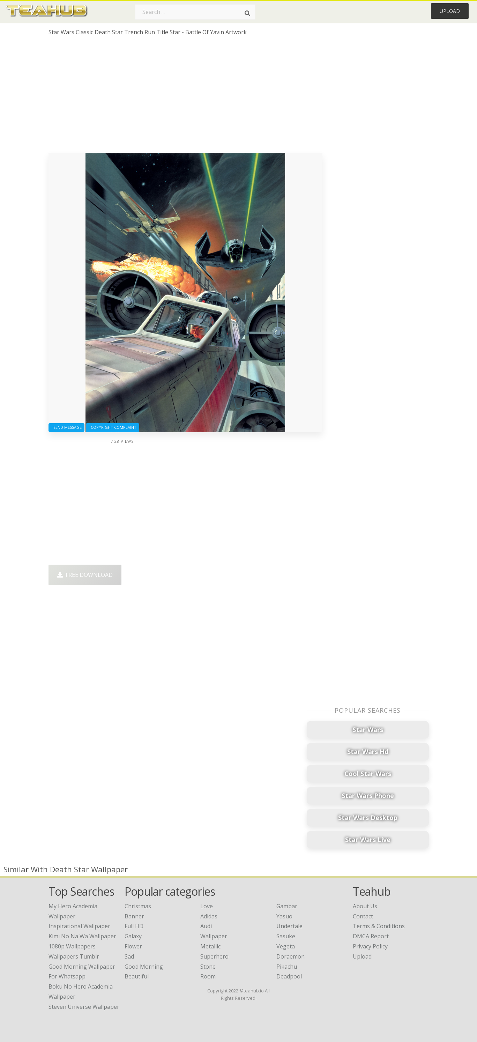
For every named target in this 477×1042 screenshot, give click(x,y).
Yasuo (284, 916)
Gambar (286, 906)
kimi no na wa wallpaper (82, 936)
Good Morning (144, 966)
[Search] (247, 13)
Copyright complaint (112, 427)
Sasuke (285, 936)
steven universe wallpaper (84, 1007)
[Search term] (195, 12)
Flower (133, 946)
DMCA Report (371, 936)
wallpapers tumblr (74, 956)
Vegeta (285, 946)
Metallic (210, 946)
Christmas (138, 906)
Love (206, 906)
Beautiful (137, 976)
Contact (363, 916)
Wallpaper (213, 936)
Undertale (289, 926)
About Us (365, 906)
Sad (129, 956)
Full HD (134, 926)
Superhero (214, 956)
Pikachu (286, 966)
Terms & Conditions (379, 926)
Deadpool (289, 976)
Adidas (208, 916)
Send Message (66, 427)
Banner (134, 916)
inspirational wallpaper (79, 926)
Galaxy (133, 936)
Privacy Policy (370, 946)
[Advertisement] (185, 97)
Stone (208, 966)
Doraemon (290, 956)
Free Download (85, 575)
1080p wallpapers (72, 946)
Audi (206, 926)
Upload (450, 11)
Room (208, 976)
